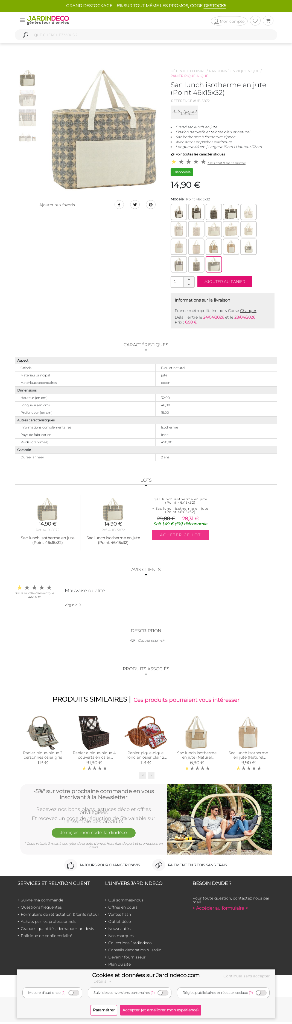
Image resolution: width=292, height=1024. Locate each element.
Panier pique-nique (189, 76)
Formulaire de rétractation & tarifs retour (60, 916)
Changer (248, 310)
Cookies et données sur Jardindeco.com (146, 975)
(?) (64, 993)
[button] (188, 279)
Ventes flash (119, 916)
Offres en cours (123, 908)
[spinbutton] (182, 281)
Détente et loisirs (188, 71)
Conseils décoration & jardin (134, 951)
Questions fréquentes (41, 908)
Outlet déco (119, 923)
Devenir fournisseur (127, 958)
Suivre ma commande (42, 901)
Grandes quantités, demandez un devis (57, 930)
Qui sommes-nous (126, 901)
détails (103, 981)
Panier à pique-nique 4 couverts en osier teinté (94, 758)
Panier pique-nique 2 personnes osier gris (42, 756)
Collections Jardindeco (130, 944)
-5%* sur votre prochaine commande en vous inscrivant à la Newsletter (93, 795)
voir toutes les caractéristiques (198, 154)
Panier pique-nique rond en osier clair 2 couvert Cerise (145, 758)
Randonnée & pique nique (234, 71)
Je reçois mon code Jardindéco (94, 835)
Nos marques (121, 937)
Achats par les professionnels (48, 923)
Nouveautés (119, 930)
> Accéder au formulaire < (220, 909)
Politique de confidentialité (46, 937)
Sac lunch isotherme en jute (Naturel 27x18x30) (248, 758)
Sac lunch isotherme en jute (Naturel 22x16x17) (197, 758)
